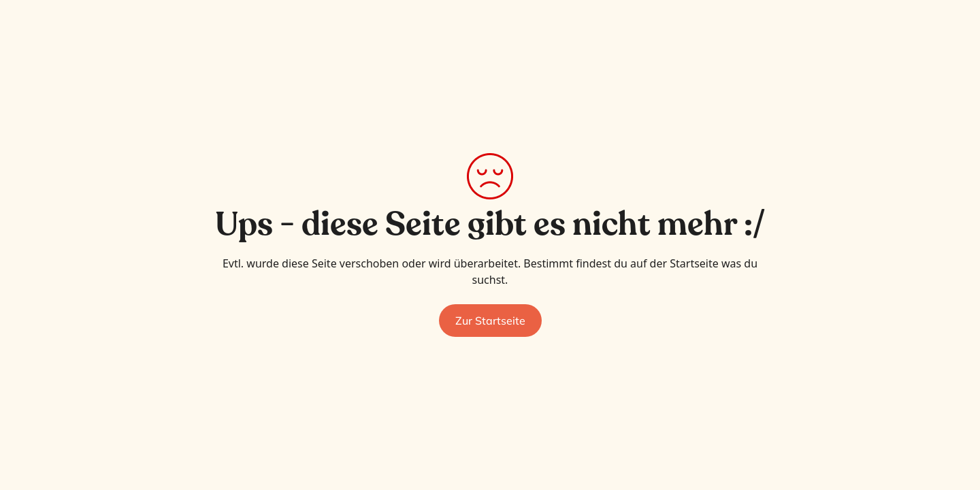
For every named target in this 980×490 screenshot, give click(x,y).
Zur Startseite (490, 320)
